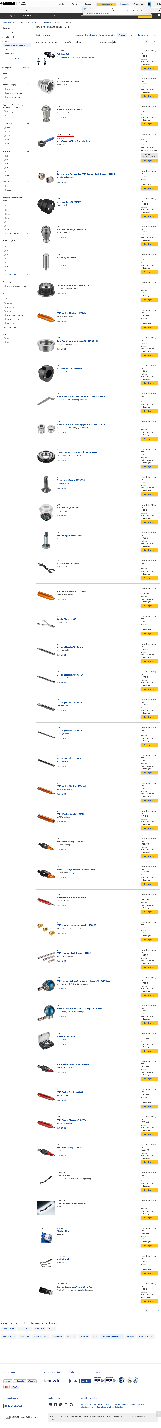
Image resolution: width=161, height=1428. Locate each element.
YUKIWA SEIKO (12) (12, 320)
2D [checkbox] (7, 338)
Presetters (130, 1336)
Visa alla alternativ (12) (11, 274)
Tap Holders (84, 1336)
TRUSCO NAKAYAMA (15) (14, 316)
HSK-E (8, 144)
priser (113, 35)
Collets (95, 1336)
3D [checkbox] (7, 342)
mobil (73, 1381)
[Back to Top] (158, 1414)
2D (62, 117)
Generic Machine (11, 116)
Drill (7, 186)
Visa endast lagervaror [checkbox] (15, 78)
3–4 (7, 218)
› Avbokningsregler (136, 1404)
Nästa (158, 41)
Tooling (46, 22)
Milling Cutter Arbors (41, 1336)
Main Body (9, 89)
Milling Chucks (10, 53)
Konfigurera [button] (149, 68)
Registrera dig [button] (106, 4)
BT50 (8, 136)
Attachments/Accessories (14, 93)
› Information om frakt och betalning (109, 1407)
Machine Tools (35, 22)
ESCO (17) (9, 312)
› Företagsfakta (87, 1404)
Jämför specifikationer (148, 35)
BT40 (8, 132)
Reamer (9, 190)
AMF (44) (9, 304)
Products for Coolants (145, 1336)
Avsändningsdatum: (105, 42)
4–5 (7, 230)
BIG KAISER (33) (11, 308)
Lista (123, 35)
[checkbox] (16, 89)
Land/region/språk (15, 1406)
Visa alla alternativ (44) (11, 233)
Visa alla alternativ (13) (11, 327)
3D (65, 117)
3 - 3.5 (8, 214)
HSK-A (8, 140)
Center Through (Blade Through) (16, 286)
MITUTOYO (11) (11, 323)
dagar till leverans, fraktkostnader (96, 35)
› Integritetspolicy (121, 1404)
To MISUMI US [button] (145, 16)
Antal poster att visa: (43, 42)
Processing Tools (21, 22)
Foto (133, 35)
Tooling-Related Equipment (15, 45)
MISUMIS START (6, 22)
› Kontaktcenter (87, 1407)
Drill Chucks (71, 1336)
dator (86, 1381)
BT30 (8, 128)
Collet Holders (58, 1336)
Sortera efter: (67, 42)
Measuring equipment (13, 97)
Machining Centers (12, 112)
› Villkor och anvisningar (103, 1404)
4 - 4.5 (8, 226)
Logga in (124, 4)
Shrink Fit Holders (11, 49)
